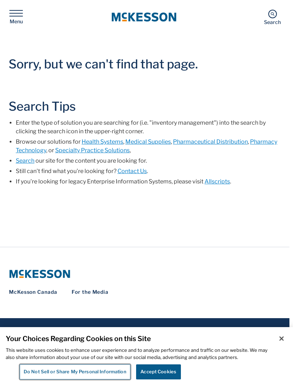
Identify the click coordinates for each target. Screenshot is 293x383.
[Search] (272, 17)
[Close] (281, 338)
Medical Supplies (148, 141)
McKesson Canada (33, 292)
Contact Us (132, 171)
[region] (146, 355)
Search (25, 160)
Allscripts (217, 181)
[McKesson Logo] (144, 274)
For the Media (90, 292)
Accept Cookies (158, 371)
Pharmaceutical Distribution (210, 141)
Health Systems (102, 141)
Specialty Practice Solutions (92, 150)
